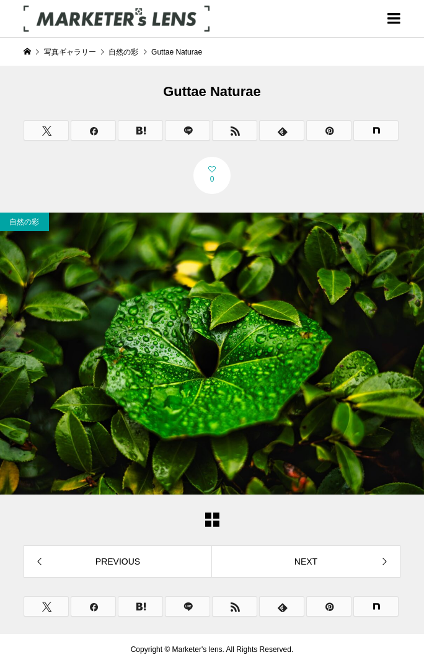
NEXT (305, 561)
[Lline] (187, 130)
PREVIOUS (117, 561)
